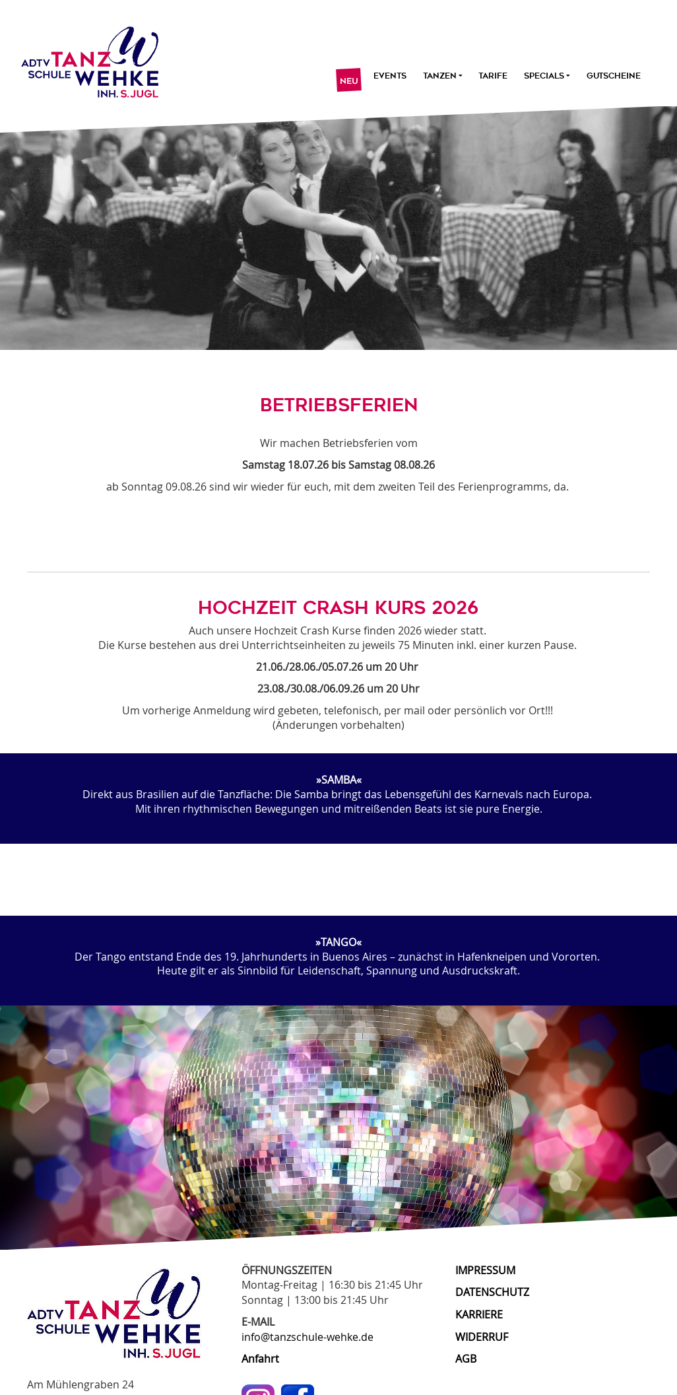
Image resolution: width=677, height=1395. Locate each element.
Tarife (492, 76)
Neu (348, 81)
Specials (547, 76)
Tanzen (442, 76)
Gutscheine (614, 76)
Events (389, 76)
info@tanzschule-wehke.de (307, 1337)
